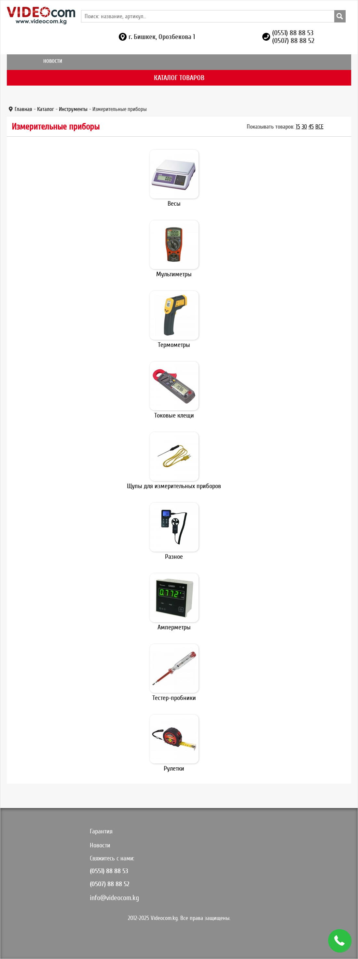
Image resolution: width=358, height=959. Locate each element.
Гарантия (101, 831)
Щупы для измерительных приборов (174, 486)
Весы (174, 203)
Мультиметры (174, 274)
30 (304, 126)
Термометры (174, 345)
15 (298, 126)
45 (311, 126)
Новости (52, 61)
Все (319, 126)
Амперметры (174, 627)
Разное (174, 556)
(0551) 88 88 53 (292, 33)
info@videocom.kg (114, 898)
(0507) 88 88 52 (293, 41)
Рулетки (174, 768)
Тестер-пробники (174, 698)
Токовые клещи (174, 415)
